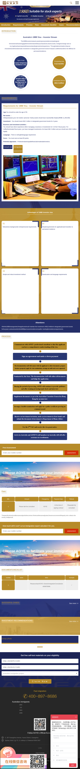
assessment (71, 453)
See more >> (73, 603)
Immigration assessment (18, 149)
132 (21, 707)
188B (20, 713)
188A (20, 710)
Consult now (8, 147)
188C (20, 705)
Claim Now (40, 681)
